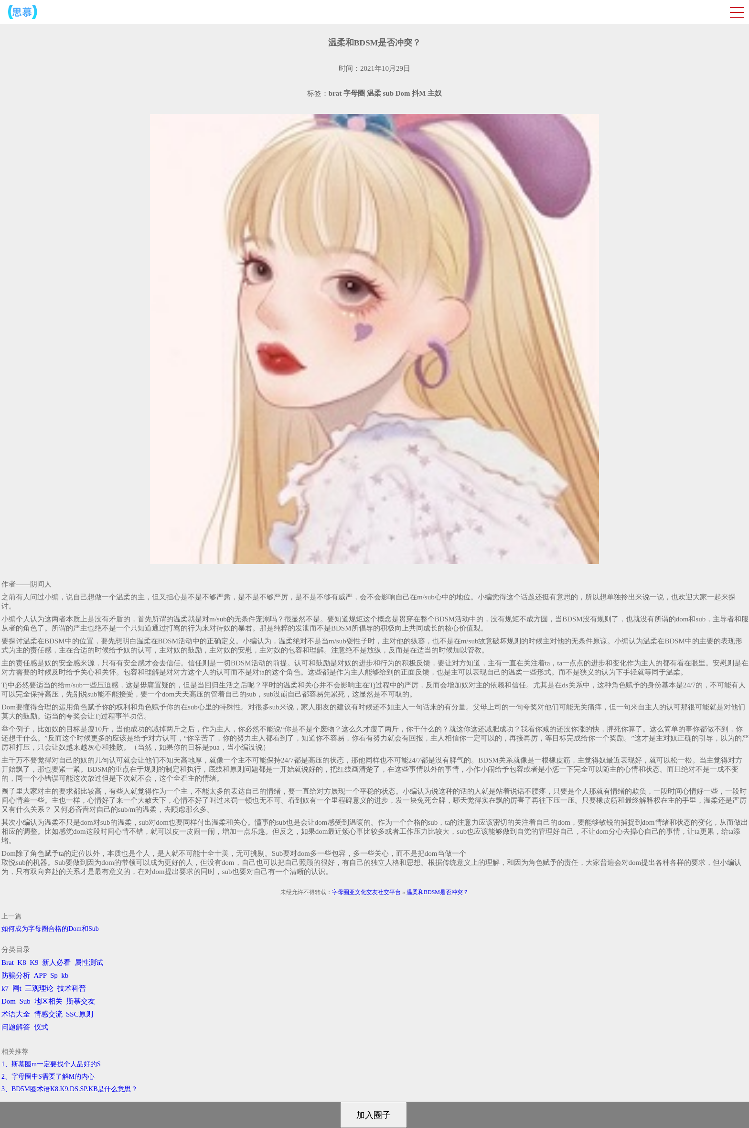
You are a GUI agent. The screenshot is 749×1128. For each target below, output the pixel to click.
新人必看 (56, 962)
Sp (54, 975)
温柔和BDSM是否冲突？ (438, 892)
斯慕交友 (80, 1001)
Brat (7, 962)
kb (64, 975)
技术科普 (71, 988)
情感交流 (48, 1014)
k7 (5, 988)
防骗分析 (15, 975)
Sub (25, 1001)
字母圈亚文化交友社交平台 (366, 892)
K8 (21, 962)
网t (16, 988)
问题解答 (15, 1027)
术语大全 (15, 1014)
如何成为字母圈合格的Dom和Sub (50, 928)
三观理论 (39, 988)
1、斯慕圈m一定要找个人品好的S (51, 1064)
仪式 (41, 1027)
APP (40, 975)
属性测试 (89, 962)
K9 (34, 962)
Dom (8, 1001)
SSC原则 (79, 1014)
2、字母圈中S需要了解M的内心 (48, 1076)
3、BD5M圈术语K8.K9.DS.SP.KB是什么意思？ (69, 1089)
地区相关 (48, 1001)
